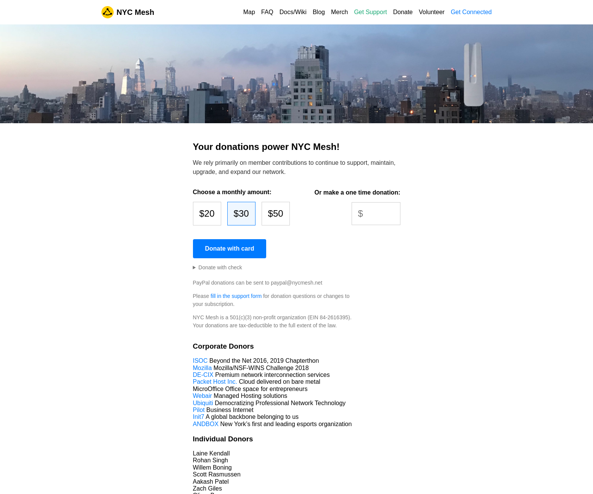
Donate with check (220, 267)
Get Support (370, 12)
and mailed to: (217, 267)
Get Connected (471, 12)
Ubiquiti (203, 403)
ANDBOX (206, 424)
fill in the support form (236, 296)
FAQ (267, 12)
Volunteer (432, 12)
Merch (339, 12)
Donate (403, 12)
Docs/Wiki (293, 12)
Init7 (198, 417)
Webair (202, 396)
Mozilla (202, 368)
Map (249, 12)
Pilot (199, 410)
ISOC (200, 360)
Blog (319, 12)
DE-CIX (203, 375)
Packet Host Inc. (215, 381)
